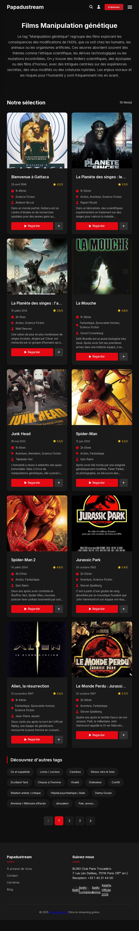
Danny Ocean (104, 803)
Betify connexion (86, 901)
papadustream (58, 923)
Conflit (118, 792)
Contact (12, 886)
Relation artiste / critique (26, 803)
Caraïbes (76, 781)
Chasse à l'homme (50, 792)
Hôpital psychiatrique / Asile (68, 803)
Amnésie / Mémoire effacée (28, 814)
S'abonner (114, 7)
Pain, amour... (88, 814)
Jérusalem (62, 814)
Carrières (13, 893)
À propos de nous (19, 879)
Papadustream (25, 7)
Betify (76, 901)
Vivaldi (76, 792)
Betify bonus (96, 901)
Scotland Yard (19, 792)
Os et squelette (20, 781)
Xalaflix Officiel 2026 (106, 901)
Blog (10, 900)
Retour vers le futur (105, 781)
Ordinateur (97, 792)
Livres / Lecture (50, 781)
